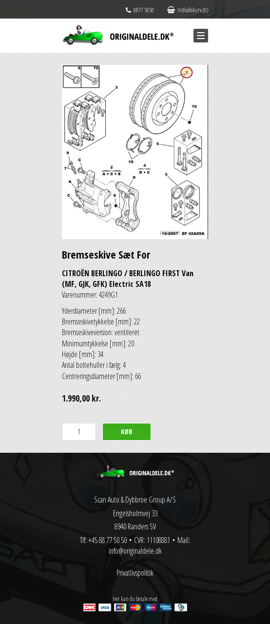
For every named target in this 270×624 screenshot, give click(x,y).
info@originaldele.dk (135, 550)
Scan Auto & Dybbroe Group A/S (135, 499)
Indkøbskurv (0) (187, 10)
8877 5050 (140, 10)
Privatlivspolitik (135, 572)
